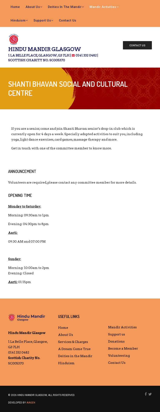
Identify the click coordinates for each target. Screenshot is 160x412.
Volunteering (119, 356)
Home (15, 7)
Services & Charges (73, 342)
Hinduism (18, 20)
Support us (42, 20)
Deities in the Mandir (65, 7)
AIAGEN (30, 402)
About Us (33, 7)
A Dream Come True (74, 349)
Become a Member (123, 348)
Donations (116, 341)
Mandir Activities (103, 7)
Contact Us (67, 20)
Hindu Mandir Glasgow (55, 54)
